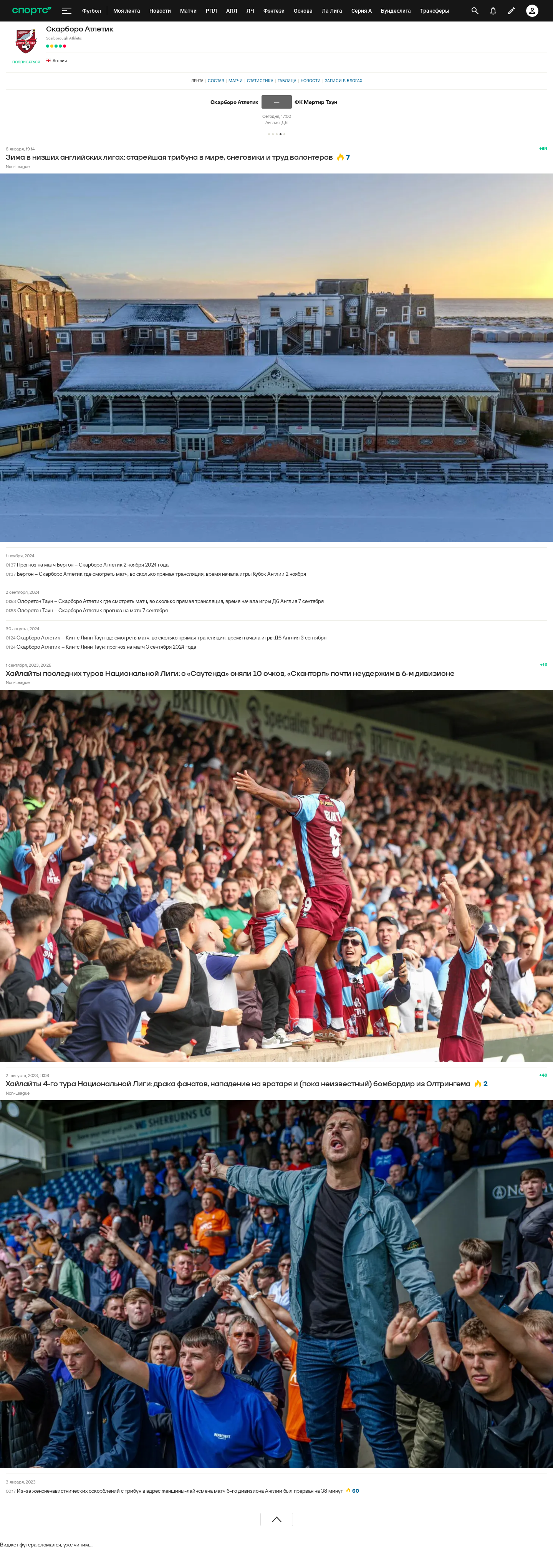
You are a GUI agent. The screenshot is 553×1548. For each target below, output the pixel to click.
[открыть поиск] (475, 11)
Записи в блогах (343, 80)
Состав (216, 80)
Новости (311, 80)
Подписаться (26, 61)
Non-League (18, 166)
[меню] (67, 10)
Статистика (260, 80)
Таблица (287, 80)
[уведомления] (493, 11)
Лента (197, 80)
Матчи (235, 80)
